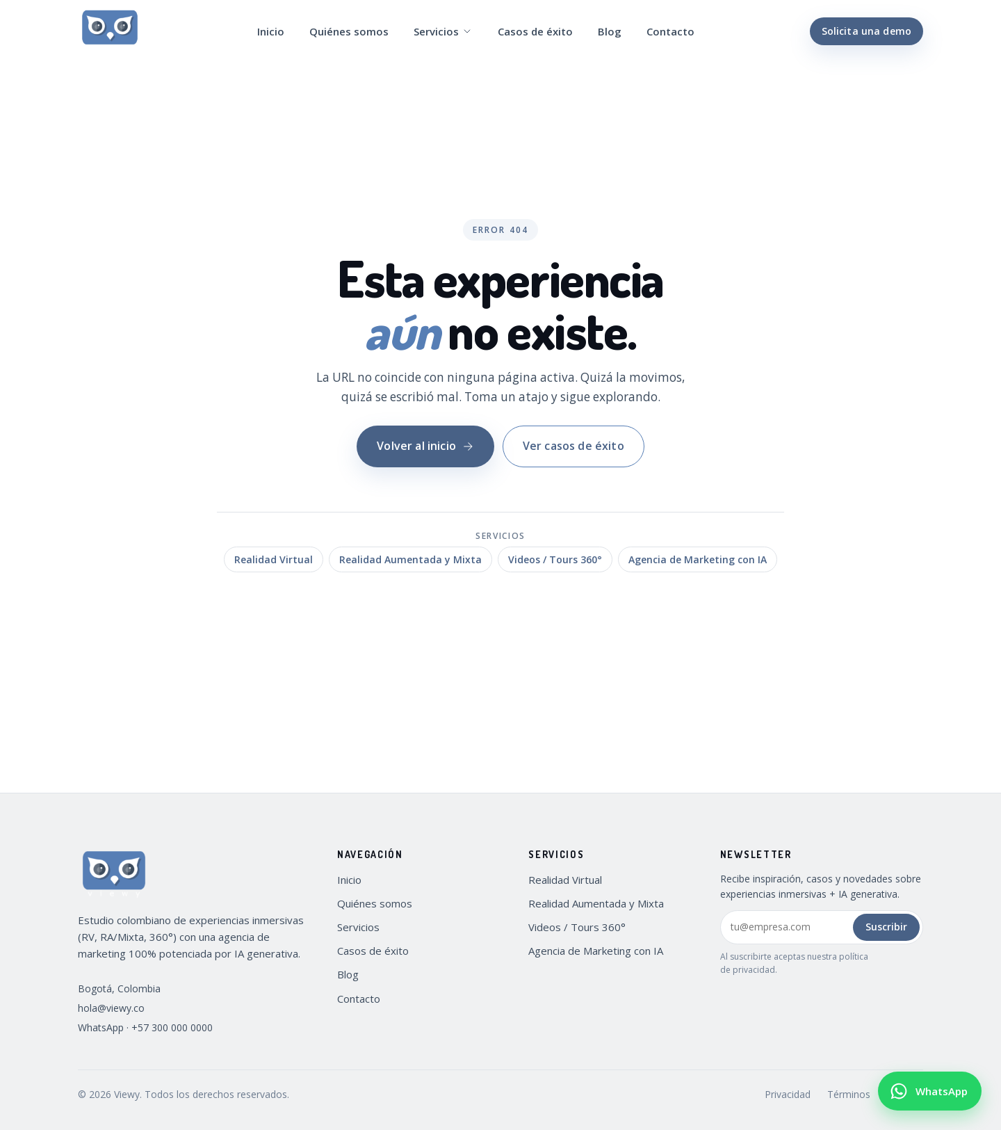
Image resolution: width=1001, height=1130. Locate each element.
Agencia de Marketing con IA (697, 559)
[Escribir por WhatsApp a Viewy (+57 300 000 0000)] (930, 1091)
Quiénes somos (349, 31)
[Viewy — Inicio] (110, 31)
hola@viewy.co (111, 1008)
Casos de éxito (535, 31)
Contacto (670, 31)
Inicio (270, 31)
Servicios (443, 31)
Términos (848, 1094)
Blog (609, 31)
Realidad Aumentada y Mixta (410, 559)
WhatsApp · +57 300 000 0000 (145, 1027)
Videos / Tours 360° (555, 559)
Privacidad (788, 1094)
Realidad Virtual (273, 559)
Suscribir (886, 926)
